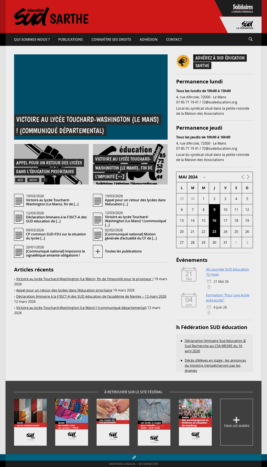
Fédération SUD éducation (214, 327)
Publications (70, 39)
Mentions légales (122, 464)
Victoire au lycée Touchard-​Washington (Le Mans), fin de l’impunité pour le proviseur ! (84, 279)
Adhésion (149, 39)
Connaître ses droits (111, 39)
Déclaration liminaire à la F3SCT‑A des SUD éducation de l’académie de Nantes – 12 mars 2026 (91, 296)
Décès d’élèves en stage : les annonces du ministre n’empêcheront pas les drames (215, 365)
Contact (174, 39)
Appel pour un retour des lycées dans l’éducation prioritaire (64, 290)
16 (214, 220)
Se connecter (148, 464)
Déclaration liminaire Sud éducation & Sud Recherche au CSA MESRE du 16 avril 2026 (215, 345)
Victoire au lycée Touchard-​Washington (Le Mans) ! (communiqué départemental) (81, 307)
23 (214, 231)
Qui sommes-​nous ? (32, 39)
